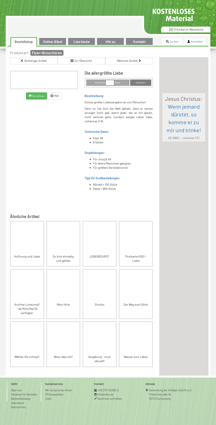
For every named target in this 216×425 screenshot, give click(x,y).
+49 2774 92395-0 (108, 390)
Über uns (16, 390)
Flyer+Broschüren (47, 52)
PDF (54, 96)
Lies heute (82, 41)
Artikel (185, 29)
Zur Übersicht (81, 60)
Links (48, 398)
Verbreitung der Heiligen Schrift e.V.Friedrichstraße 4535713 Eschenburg (170, 394)
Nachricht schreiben (110, 398)
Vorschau (36, 96)
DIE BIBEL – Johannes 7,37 (183, 138)
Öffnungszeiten (54, 394)
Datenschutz (18, 407)
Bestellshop (24, 41)
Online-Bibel (52, 41)
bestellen (140, 82)
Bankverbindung (20, 398)
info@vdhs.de (105, 394)
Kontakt (139, 41)
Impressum (17, 403)
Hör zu (110, 41)
